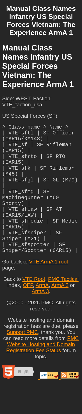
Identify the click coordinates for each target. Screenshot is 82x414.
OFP (28, 314)
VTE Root (33, 308)
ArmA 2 (60, 314)
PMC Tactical (63, 308)
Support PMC (22, 361)
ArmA (42, 314)
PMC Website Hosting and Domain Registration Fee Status (42, 373)
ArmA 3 (40, 320)
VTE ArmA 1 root (48, 290)
